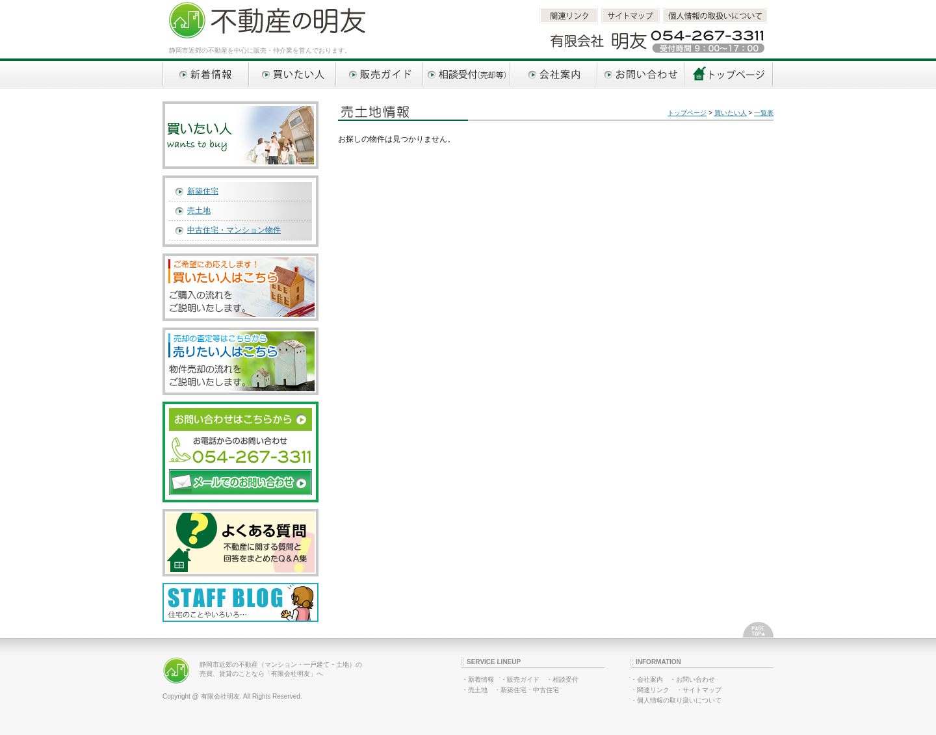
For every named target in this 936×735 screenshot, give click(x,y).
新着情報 (206, 74)
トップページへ (729, 74)
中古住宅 (546, 689)
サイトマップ (630, 15)
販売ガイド (380, 74)
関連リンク (569, 15)
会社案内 (554, 74)
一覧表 (764, 112)
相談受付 (565, 679)
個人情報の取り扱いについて (679, 700)
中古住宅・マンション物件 (234, 230)
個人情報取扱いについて (715, 15)
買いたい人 (293, 74)
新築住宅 (202, 191)
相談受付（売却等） (467, 74)
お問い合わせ (641, 74)
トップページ (687, 112)
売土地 (199, 210)
